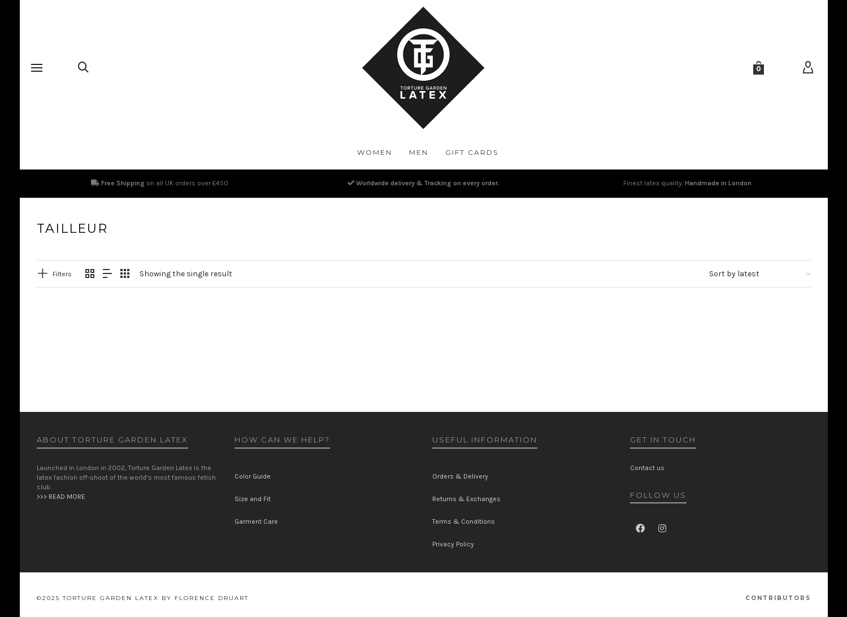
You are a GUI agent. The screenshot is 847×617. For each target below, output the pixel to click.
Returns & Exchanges (466, 499)
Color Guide (252, 476)
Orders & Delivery (460, 476)
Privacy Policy (453, 544)
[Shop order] (760, 274)
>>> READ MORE (61, 497)
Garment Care (256, 521)
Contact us (647, 468)
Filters (62, 274)
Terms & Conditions (463, 521)
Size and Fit (252, 499)
